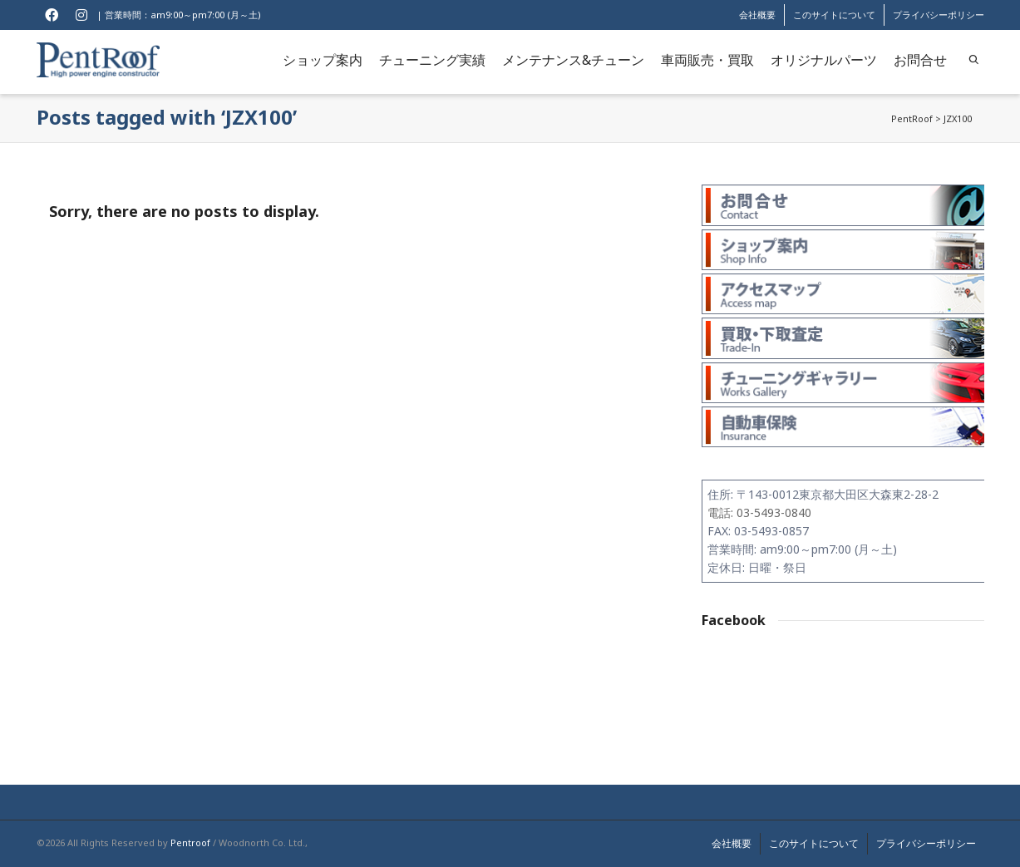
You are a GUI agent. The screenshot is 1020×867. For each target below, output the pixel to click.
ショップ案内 (322, 60)
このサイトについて (834, 14)
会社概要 (757, 14)
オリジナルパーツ (824, 60)
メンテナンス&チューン (573, 60)
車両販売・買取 (707, 60)
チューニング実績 (432, 60)
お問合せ (920, 60)
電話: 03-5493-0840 (759, 512)
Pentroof (190, 842)
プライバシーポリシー (938, 14)
